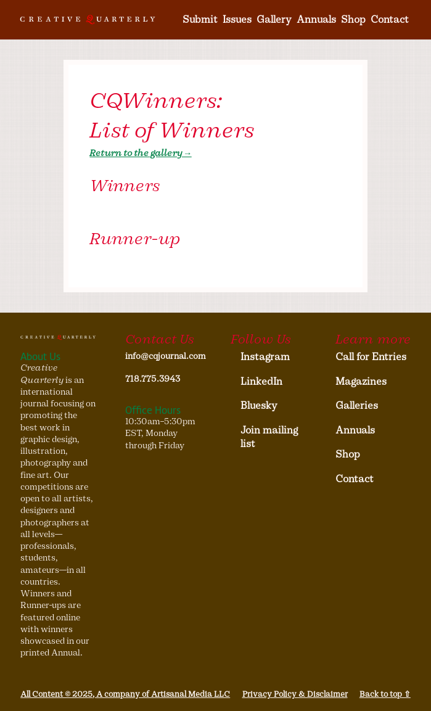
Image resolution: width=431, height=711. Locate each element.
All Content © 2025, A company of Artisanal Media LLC (125, 694)
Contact (390, 19)
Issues (237, 19)
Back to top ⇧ (385, 694)
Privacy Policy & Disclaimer (295, 694)
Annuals (316, 19)
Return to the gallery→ (140, 153)
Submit (200, 19)
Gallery (274, 19)
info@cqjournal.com (162, 356)
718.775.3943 (152, 379)
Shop (353, 19)
